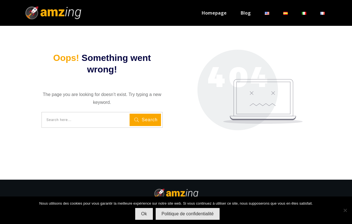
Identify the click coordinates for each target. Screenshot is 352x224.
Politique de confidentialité (188, 213)
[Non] (345, 210)
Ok (144, 213)
